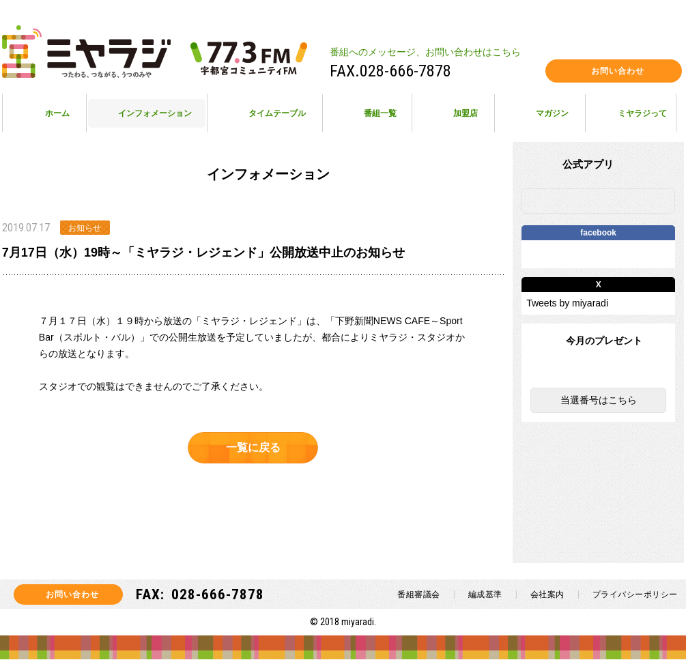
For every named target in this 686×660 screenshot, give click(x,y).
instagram (464, 71)
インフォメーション (155, 113)
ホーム (57, 113)
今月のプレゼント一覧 (598, 369)
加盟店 (465, 113)
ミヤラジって (642, 113)
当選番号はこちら (598, 400)
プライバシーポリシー (635, 595)
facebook (527, 71)
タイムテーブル (277, 113)
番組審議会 (418, 595)
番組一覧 (380, 113)
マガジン (552, 113)
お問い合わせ (617, 71)
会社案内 (547, 595)
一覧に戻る (253, 447)
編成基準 (485, 595)
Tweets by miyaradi (567, 303)
